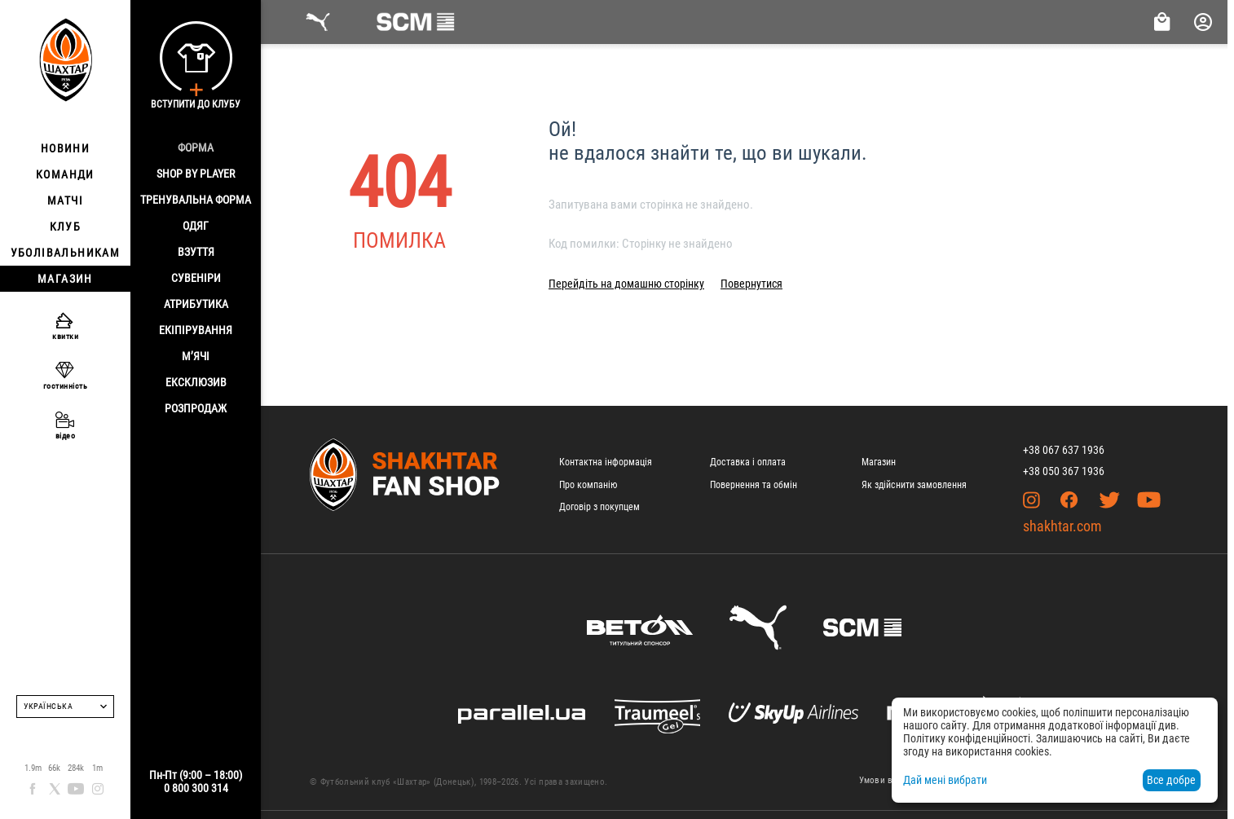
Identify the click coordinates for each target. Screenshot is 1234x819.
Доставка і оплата (748, 462)
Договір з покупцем (599, 507)
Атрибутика (196, 303)
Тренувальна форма (195, 199)
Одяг (196, 225)
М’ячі (195, 356)
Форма (196, 147)
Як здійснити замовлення (914, 485)
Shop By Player (195, 173)
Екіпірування (195, 330)
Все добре (1171, 779)
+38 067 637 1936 (1063, 449)
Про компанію (588, 485)
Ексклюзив (196, 382)
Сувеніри (196, 277)
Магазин (879, 462)
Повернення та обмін (753, 485)
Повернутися (751, 283)
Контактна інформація (605, 462)
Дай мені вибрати (945, 779)
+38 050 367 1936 (1063, 471)
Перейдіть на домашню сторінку (626, 283)
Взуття (196, 251)
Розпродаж (196, 408)
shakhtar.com (1062, 526)
